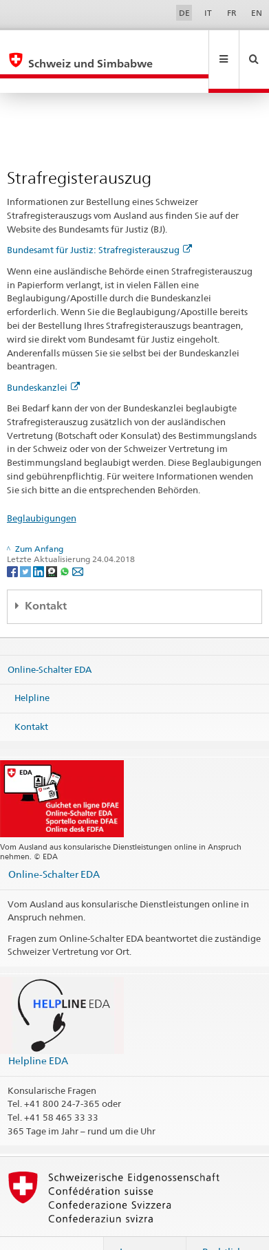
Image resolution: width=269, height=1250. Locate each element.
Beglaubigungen (41, 488)
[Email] (77, 541)
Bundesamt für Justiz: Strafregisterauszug (99, 220)
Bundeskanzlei (43, 357)
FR (232, 13)
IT (208, 13)
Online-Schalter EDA (50, 639)
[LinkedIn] (39, 541)
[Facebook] (13, 541)
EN (256, 13)
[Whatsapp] (65, 541)
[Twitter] (26, 541)
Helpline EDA (38, 1031)
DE (184, 13)
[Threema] (52, 541)
